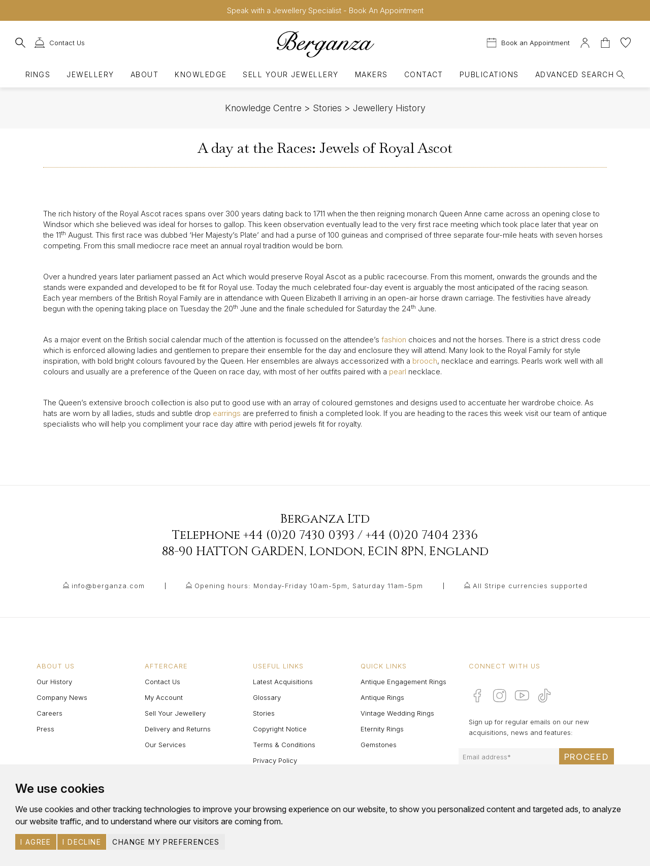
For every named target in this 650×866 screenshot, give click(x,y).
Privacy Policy (275, 760)
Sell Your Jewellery (290, 74)
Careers (49, 713)
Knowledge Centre (263, 108)
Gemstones (379, 745)
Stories (327, 108)
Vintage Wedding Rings (397, 713)
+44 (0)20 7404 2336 (422, 535)
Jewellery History (389, 108)
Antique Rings (382, 697)
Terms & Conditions (284, 745)
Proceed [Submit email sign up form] (586, 757)
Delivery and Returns (178, 729)
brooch (424, 361)
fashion (393, 339)
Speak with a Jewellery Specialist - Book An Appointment (325, 10)
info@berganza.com (108, 586)
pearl (397, 371)
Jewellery (90, 74)
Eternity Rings (382, 729)
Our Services (165, 745)
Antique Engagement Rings (403, 682)
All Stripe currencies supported (530, 586)
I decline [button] (81, 842)
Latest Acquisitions (283, 682)
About (144, 74)
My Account (164, 697)
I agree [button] (35, 842)
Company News (62, 697)
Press (45, 729)
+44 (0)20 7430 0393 (298, 535)
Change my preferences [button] (165, 842)
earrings (227, 413)
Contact (423, 74)
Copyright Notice (280, 729)
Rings (37, 74)
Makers (371, 74)
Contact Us (162, 682)
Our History (54, 682)
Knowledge (200, 74)
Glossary (267, 697)
